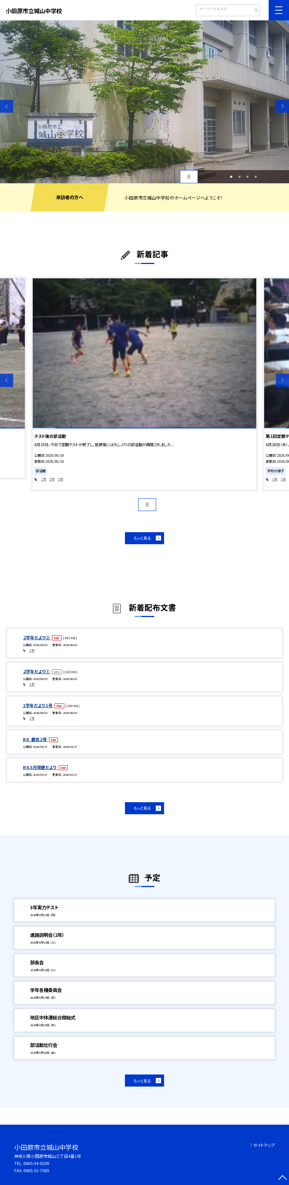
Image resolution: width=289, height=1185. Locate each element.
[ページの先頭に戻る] (282, 1178)
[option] (144, 101)
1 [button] (231, 177)
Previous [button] (6, 106)
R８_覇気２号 (35, 739)
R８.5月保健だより (40, 767)
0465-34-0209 (36, 1163)
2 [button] (239, 177)
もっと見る (142, 538)
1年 (43, 479)
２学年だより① (37, 671)
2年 (52, 479)
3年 (60, 479)
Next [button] (282, 106)
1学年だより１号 (38, 705)
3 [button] (247, 177)
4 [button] (255, 177)
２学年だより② (37, 637)
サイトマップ (264, 1145)
